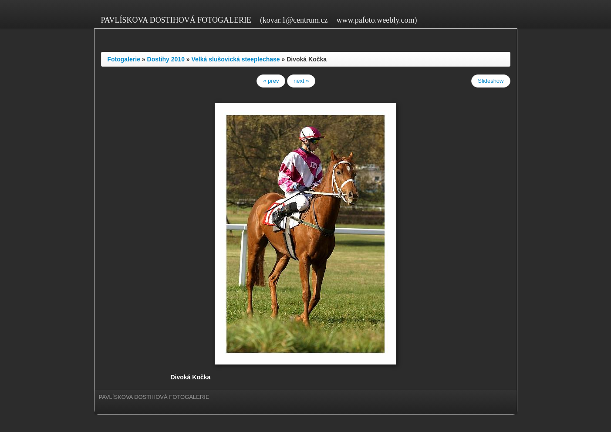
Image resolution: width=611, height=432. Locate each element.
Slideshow (490, 81)
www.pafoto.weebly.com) (376, 20)
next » (301, 81)
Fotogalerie (124, 59)
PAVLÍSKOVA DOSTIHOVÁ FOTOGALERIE (176, 20)
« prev (271, 81)
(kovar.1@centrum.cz (294, 20)
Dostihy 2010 (166, 59)
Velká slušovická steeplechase (236, 59)
